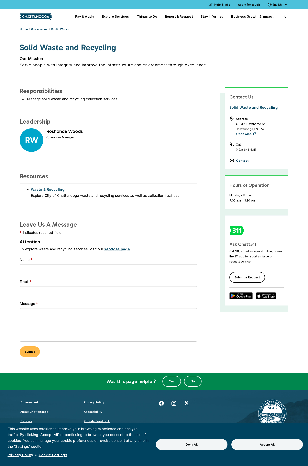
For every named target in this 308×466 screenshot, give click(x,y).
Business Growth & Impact (252, 16)
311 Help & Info (219, 4)
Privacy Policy (94, 402)
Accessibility (93, 411)
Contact (242, 160)
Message (27, 304)
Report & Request (179, 16)
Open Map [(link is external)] (244, 134)
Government (39, 29)
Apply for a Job (249, 4)
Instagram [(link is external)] (174, 403)
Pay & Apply (84, 16)
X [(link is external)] (186, 403)
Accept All (267, 444)
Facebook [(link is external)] (161, 403)
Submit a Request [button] (247, 277)
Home (24, 29)
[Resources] (193, 176)
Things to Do (147, 16)
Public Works (60, 29)
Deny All (192, 444)
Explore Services (115, 16)
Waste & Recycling (48, 189)
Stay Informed (212, 16)
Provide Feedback (97, 421)
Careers (26, 421)
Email (24, 282)
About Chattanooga (34, 411)
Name (24, 260)
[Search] (284, 16)
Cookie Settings (53, 455)
